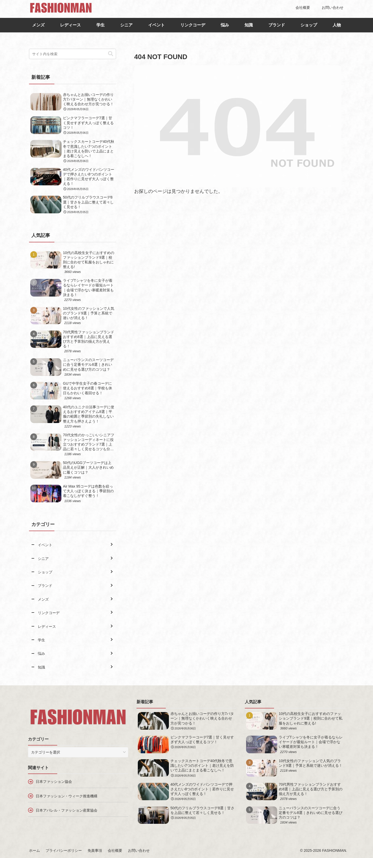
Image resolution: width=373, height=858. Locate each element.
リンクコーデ (192, 25)
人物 (337, 25)
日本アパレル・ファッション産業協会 (66, 810)
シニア (126, 25)
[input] (72, 54)
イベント (156, 25)
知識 (249, 25)
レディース (70, 25)
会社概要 (115, 850)
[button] (110, 54)
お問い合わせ (139, 850)
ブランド (276, 25)
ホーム (34, 850)
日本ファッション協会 (54, 781)
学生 (100, 25)
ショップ (308, 25)
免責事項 (95, 850)
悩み (225, 25)
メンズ (38, 25)
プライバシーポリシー (64, 850)
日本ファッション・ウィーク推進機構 (66, 796)
